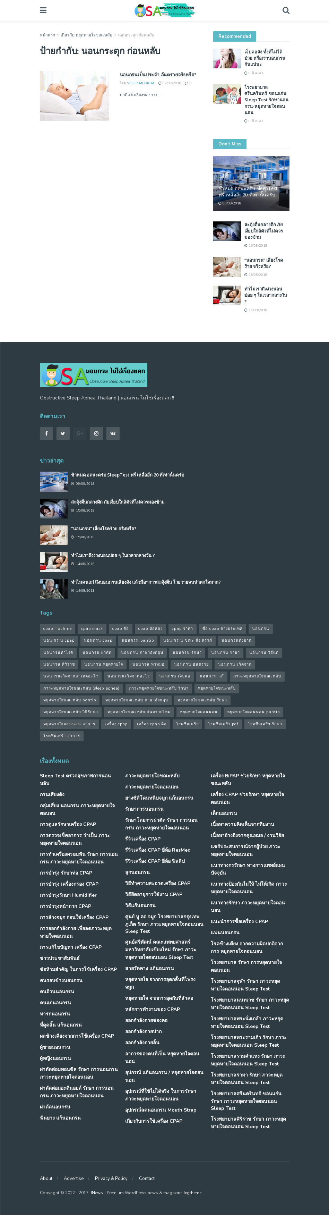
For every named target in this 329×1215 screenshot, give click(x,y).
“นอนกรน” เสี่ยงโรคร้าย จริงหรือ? (263, 263)
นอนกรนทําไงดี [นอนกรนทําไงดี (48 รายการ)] (58, 652)
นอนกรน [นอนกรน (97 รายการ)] (260, 628)
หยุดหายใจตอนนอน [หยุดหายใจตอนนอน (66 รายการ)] (199, 712)
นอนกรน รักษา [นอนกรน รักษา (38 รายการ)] (187, 652)
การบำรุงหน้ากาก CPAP (65, 906)
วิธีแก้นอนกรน (140, 905)
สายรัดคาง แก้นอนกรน (149, 968)
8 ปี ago (253, 73)
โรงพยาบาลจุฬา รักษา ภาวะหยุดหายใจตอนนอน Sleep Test (245, 985)
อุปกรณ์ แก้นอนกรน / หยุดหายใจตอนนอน (164, 1076)
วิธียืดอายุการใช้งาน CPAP (153, 894)
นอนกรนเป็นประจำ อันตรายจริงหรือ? (158, 74)
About (46, 1178)
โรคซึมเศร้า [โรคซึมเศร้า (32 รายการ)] (187, 724)
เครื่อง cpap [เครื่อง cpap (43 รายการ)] (116, 724)
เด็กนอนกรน (224, 813)
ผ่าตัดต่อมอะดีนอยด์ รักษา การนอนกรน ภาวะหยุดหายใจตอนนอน (77, 1092)
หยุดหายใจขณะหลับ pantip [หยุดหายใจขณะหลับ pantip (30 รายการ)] (69, 700)
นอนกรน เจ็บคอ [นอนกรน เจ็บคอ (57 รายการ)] (174, 676)
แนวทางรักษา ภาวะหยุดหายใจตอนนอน (248, 907)
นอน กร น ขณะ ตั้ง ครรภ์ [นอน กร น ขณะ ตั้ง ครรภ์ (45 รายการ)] (187, 640)
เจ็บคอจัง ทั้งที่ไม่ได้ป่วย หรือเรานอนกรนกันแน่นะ (264, 58)
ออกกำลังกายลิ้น (142, 1042)
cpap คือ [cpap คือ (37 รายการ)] (120, 628)
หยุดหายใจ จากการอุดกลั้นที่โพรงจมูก (160, 983)
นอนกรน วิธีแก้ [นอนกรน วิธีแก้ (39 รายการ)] (264, 652)
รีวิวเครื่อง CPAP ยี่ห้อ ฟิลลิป (155, 861)
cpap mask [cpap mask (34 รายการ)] (92, 628)
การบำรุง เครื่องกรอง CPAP (69, 884)
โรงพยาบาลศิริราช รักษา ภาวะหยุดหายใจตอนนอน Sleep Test (248, 1123)
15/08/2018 (255, 245)
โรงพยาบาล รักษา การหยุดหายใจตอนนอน (246, 966)
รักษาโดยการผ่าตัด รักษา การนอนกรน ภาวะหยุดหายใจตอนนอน (161, 824)
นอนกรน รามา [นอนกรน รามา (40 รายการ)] (225, 652)
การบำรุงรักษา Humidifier (68, 895)
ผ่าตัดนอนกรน (55, 1107)
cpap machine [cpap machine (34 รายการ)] (57, 628)
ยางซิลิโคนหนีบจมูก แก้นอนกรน (159, 798)
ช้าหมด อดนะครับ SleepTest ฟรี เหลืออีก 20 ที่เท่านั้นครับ (248, 191)
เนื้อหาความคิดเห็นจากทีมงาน (242, 824)
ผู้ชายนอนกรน (55, 1047)
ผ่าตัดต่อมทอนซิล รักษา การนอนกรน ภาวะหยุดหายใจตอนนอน (79, 1073)
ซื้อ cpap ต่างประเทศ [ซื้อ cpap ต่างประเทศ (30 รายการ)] (222, 628)
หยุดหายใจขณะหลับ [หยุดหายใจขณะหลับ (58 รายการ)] (217, 688)
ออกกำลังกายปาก (143, 1031)
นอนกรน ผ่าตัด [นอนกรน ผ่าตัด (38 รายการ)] (97, 652)
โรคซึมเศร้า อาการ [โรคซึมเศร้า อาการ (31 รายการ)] (61, 736)
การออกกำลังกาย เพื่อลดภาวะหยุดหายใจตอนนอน (76, 932)
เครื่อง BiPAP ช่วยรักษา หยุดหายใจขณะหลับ (248, 780)
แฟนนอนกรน (225, 932)
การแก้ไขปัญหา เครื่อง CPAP (71, 947)
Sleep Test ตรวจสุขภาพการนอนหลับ (75, 780)
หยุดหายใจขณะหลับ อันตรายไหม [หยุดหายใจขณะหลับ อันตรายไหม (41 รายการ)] (139, 712)
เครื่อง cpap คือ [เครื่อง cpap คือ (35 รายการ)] (152, 724)
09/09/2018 (229, 203)
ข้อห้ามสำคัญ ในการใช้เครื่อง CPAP (78, 969)
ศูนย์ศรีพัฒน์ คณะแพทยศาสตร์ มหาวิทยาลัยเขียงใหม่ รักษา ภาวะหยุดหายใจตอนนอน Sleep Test (160, 950)
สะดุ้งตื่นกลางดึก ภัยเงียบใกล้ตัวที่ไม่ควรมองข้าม (263, 230)
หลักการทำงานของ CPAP (152, 1009)
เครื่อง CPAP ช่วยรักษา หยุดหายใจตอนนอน (247, 798)
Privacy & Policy (111, 1178)
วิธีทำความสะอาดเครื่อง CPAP (157, 883)
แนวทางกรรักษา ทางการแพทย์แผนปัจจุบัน (248, 869)
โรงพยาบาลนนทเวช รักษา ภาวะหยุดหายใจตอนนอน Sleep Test (250, 1004)
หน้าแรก (47, 35)
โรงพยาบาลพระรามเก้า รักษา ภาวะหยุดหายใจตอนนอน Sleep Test (249, 1041)
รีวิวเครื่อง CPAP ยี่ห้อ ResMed (158, 850)
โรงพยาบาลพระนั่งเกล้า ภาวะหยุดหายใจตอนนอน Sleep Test (247, 1022)
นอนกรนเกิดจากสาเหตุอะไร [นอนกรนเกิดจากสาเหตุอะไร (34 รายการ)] (70, 676)
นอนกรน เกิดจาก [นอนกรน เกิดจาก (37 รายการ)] (235, 664)
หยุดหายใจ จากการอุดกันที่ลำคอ (159, 998)
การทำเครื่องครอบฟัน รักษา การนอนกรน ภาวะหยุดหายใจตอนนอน (79, 858)
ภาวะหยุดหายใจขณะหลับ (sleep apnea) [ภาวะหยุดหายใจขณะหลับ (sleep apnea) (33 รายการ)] (81, 688)
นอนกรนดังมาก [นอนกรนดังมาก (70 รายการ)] (237, 640)
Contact (147, 1178)
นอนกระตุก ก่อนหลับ (136, 35)
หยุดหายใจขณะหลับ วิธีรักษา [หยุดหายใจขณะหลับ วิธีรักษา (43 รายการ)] (70, 712)
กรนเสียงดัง (52, 794)
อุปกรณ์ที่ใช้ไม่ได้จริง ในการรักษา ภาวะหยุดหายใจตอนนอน (160, 1095)
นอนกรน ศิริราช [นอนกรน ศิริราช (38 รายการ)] (59, 664)
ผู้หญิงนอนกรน (55, 1058)
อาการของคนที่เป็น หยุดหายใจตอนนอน (162, 1058)
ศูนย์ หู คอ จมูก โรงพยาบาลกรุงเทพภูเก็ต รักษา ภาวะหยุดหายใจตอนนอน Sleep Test (164, 924)
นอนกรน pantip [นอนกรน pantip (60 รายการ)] (138, 640)
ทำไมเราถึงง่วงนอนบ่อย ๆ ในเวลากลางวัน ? (265, 295)
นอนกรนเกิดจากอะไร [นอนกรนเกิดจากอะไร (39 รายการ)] (128, 676)
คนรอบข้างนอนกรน (61, 980)
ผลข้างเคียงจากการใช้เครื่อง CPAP (77, 1036)
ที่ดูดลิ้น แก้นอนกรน (61, 1025)
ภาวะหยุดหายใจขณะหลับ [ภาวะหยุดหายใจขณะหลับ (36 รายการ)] (257, 676)
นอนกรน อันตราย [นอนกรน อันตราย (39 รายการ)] (191, 664)
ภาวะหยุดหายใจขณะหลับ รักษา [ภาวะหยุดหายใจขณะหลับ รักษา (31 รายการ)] (159, 688)
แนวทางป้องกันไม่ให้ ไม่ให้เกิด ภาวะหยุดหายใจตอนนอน (249, 888)
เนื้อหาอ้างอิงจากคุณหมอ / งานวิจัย (247, 835)
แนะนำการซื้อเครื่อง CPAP (239, 921)
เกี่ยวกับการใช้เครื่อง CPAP (153, 1121)
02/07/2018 (169, 83)
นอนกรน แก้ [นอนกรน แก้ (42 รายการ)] (212, 676)
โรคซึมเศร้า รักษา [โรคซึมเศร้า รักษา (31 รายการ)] (265, 724)
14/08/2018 (255, 310)
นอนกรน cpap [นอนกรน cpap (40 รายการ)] (98, 640)
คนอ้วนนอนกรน (57, 991)
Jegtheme (192, 1193)
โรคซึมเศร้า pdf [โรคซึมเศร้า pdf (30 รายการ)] (223, 724)
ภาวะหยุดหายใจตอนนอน (152, 787)
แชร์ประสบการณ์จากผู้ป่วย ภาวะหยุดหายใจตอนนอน (245, 850)
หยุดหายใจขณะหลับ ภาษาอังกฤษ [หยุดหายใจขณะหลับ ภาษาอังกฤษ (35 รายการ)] (136, 700)
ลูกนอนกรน (137, 872)
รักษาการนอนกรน (144, 809)
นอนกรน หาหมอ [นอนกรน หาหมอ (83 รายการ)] (148, 664)
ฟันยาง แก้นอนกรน (60, 1118)
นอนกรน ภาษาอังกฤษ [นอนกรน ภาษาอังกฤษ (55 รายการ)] (142, 652)
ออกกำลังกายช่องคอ (146, 1020)
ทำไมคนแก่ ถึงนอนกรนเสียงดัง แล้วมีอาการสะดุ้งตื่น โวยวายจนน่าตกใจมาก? (146, 582)
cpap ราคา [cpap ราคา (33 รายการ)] (182, 628)
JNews (96, 1193)
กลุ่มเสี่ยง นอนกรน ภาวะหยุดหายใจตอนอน (77, 809)
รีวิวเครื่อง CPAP (143, 839)
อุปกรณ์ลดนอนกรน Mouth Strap (161, 1110)
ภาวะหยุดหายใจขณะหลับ (152, 776)
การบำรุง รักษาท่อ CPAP (66, 873)
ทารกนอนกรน (55, 1014)
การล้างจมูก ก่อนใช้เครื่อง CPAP (74, 917)
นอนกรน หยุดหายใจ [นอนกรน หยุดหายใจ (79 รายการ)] (103, 664)
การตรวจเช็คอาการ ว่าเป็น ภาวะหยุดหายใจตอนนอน (75, 839)
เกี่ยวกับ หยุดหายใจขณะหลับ (86, 35)
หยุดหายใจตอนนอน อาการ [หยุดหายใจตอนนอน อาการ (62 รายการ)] (69, 724)
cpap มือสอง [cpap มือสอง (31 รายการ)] (150, 628)
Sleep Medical (141, 83)
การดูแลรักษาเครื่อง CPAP (68, 824)
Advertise (74, 1178)
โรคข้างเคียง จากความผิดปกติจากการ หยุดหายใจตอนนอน (247, 947)
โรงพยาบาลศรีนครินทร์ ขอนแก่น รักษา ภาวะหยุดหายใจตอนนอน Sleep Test (246, 1101)
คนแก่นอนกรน (55, 1002)
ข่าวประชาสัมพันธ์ (60, 958)
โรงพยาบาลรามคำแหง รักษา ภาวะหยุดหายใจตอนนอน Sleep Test (248, 1060)
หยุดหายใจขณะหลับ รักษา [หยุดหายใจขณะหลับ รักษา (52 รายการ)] (202, 700)
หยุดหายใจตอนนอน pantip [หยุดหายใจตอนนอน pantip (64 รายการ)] (253, 712)
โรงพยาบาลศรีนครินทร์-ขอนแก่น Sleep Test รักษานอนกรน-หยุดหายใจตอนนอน (266, 100)
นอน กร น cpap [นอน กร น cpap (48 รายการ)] (59, 640)
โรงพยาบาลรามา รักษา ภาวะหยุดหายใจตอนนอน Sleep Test (247, 1079)
